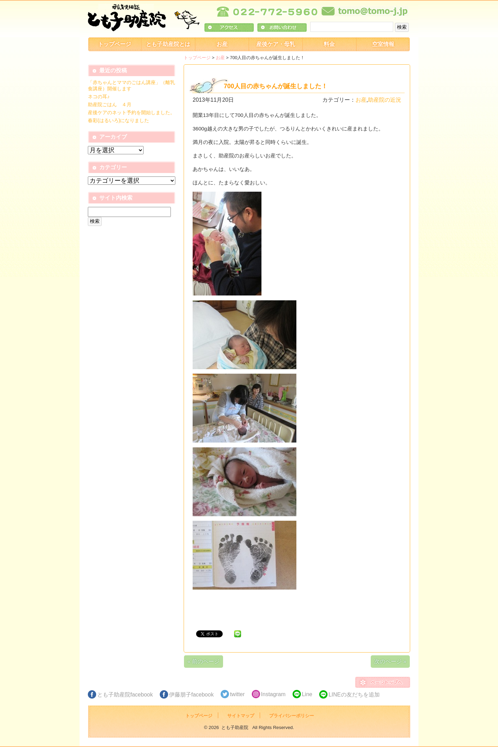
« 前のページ (203, 661)
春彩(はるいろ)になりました (118, 120)
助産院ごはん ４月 (109, 104)
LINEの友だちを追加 (354, 695)
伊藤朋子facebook (191, 695)
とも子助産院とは (168, 44)
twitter (237, 694)
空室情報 (383, 44)
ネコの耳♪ (99, 96)
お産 (222, 44)
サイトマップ (240, 715)
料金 (329, 44)
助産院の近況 (384, 100)
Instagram (273, 694)
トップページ (114, 44)
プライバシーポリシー (291, 715)
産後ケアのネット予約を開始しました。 (131, 112)
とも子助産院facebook (125, 695)
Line (307, 694)
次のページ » (390, 661)
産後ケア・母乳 (275, 44)
